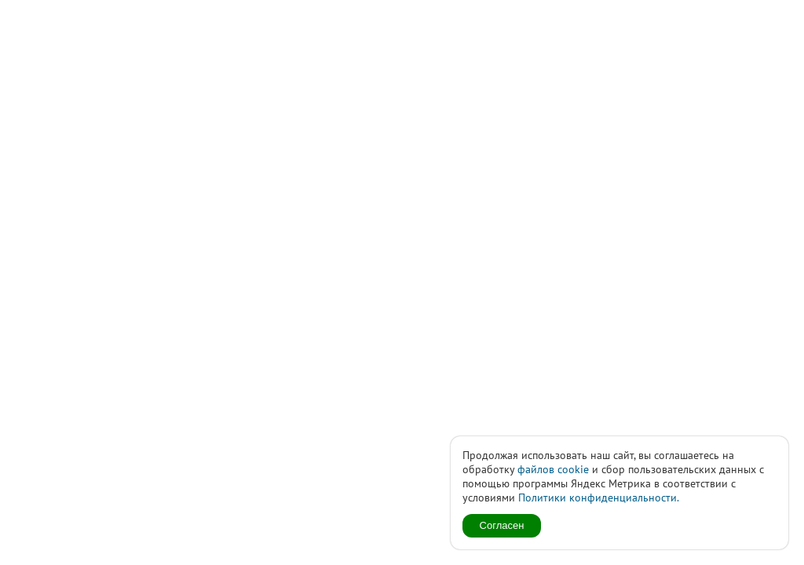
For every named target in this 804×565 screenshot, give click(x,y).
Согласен (502, 525)
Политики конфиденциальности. (598, 497)
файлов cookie (553, 469)
